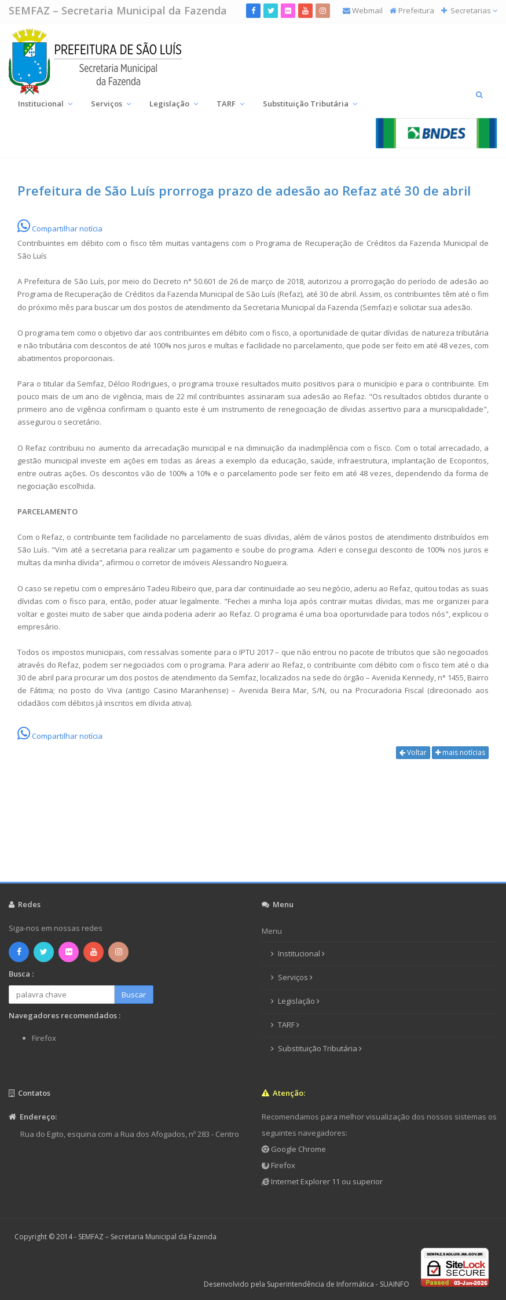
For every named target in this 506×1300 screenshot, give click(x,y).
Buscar (134, 994)
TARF (230, 103)
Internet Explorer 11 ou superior (326, 1181)
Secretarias (473, 10)
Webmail (367, 10)
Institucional (45, 103)
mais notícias (460, 752)
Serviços (111, 103)
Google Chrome (297, 1149)
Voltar (413, 752)
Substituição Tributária (310, 103)
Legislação (173, 103)
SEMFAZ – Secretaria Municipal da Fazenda (118, 10)
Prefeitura (416, 10)
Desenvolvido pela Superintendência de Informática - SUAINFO (306, 1284)
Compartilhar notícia (59, 228)
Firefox (282, 1165)
